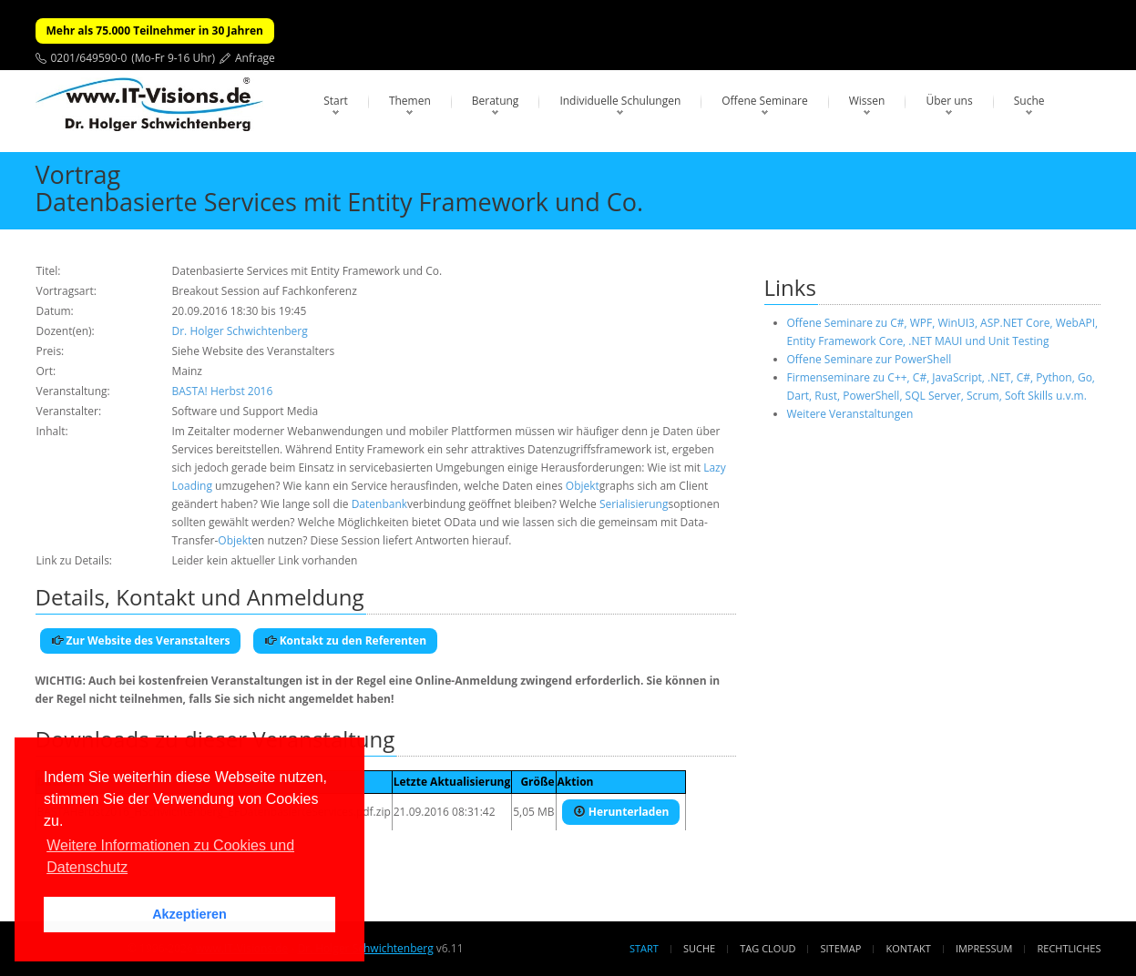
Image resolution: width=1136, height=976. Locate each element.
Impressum (984, 948)
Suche (1029, 100)
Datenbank (379, 504)
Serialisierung (634, 504)
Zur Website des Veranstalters (140, 640)
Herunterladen (621, 811)
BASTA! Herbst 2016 (222, 391)
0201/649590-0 (89, 58)
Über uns (949, 100)
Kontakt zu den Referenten (345, 640)
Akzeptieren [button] (189, 914)
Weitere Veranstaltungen (850, 414)
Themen (410, 100)
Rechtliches (1069, 948)
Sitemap (841, 948)
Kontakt (907, 948)
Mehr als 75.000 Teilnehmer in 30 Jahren (154, 30)
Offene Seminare (765, 100)
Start (335, 100)
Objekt (582, 485)
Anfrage (255, 58)
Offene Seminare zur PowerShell (869, 359)
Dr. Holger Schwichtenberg (240, 331)
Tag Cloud (767, 948)
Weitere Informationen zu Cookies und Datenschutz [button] (170, 856)
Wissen (867, 100)
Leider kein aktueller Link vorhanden (265, 560)
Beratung (495, 100)
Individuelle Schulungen (620, 100)
